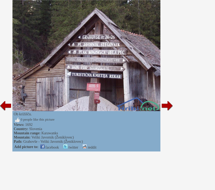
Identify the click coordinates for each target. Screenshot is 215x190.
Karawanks (49, 133)
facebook (49, 147)
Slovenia (35, 129)
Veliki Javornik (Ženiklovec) (52, 137)
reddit (89, 147)
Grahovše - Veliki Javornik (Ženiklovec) (53, 142)
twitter (70, 147)
